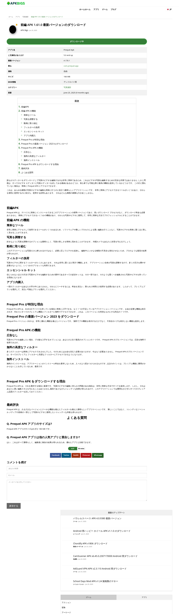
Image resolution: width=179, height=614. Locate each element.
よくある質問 (38, 168)
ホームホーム (114, 3)
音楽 (128, 165)
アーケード (131, 130)
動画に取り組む (41, 119)
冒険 (128, 125)
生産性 (140, 78)
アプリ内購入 (40, 131)
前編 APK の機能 (39, 107)
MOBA (129, 160)
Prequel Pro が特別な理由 (43, 136)
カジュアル (131, 145)
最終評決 (36, 164)
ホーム (19, 13)
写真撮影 (34, 13)
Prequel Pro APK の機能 (43, 144)
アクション (131, 120)
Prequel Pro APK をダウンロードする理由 (50, 160)
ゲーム (135, 3)
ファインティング (134, 150)
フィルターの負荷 (42, 123)
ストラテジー (132, 195)
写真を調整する (41, 115)
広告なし (38, 148)
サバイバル (131, 199)
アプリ (126, 3)
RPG (128, 180)
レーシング (141, 50)
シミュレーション (143, 105)
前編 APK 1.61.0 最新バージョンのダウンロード (55, 13)
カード (129, 140)
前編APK (36, 103)
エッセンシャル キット (44, 127)
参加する (21, 529)
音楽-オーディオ (143, 62)
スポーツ (130, 190)
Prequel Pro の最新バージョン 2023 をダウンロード (55, 140)
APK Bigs (35, 26)
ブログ (143, 3)
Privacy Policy (149, 611)
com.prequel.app (65, 62)
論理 (128, 155)
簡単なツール (40, 111)
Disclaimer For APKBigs (134, 611)
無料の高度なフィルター (45, 152)
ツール (140, 35)
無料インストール (42, 156)
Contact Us (160, 611)
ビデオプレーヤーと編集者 (138, 135)
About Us (120, 611)
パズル (129, 170)
